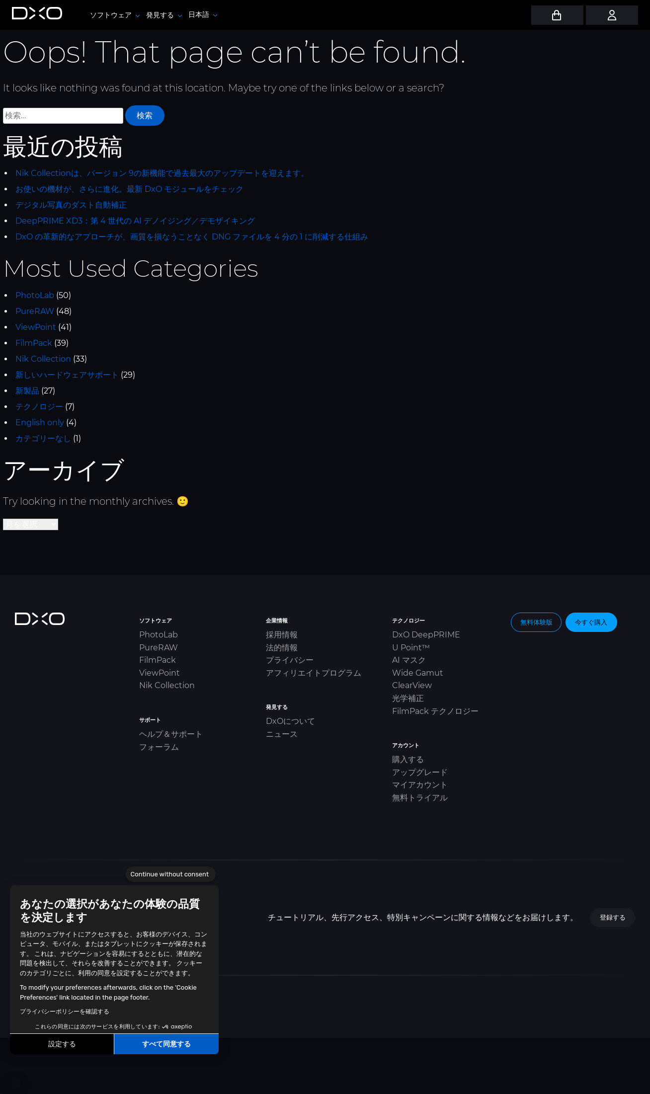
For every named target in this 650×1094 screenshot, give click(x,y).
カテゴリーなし (43, 438)
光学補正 (408, 698)
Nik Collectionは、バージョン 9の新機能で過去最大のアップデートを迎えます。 (162, 173)
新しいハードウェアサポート (67, 375)
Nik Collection (43, 359)
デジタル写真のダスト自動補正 (71, 205)
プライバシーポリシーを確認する (64, 1011)
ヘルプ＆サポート (171, 734)
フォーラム (159, 747)
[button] (15, 1083)
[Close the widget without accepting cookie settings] (171, 874)
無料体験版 (536, 622)
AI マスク (409, 660)
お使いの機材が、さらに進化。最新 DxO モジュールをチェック (129, 189)
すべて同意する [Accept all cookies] (166, 1044)
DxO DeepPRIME (426, 634)
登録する (613, 917)
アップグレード (420, 772)
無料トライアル (420, 797)
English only (39, 422)
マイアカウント (420, 784)
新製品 (27, 390)
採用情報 (282, 634)
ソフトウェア (115, 15)
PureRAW (34, 311)
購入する (408, 759)
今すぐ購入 (591, 622)
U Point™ (411, 647)
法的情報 (282, 647)
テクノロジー (39, 406)
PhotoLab (34, 295)
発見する (164, 15)
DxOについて (290, 721)
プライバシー (290, 660)
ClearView (412, 685)
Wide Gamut (417, 673)
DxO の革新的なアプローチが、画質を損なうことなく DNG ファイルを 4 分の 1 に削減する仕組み (191, 236)
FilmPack (33, 343)
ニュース (282, 734)
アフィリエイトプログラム (313, 673)
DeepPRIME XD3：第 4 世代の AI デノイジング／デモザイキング (135, 221)
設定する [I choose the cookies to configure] (62, 1044)
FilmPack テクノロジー (435, 711)
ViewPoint (35, 327)
